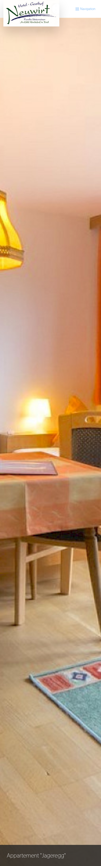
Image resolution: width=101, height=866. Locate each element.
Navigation (85, 8)
